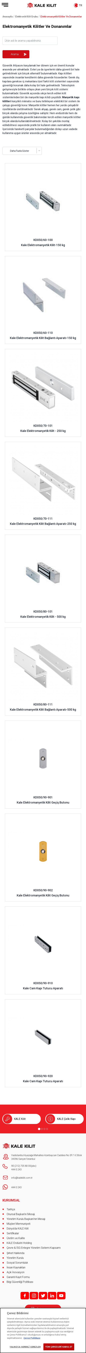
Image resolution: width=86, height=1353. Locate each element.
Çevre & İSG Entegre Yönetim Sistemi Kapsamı (33, 1247)
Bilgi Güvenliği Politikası (20, 1281)
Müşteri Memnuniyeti (18, 1223)
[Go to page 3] (44, 1129)
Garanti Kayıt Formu (18, 1277)
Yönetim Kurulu (15, 1257)
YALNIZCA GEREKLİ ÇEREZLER (25, 1347)
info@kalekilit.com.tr (21, 1177)
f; (24, 1295)
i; (34, 1295)
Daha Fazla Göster (19, 151)
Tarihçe (11, 1209)
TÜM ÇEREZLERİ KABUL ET (58, 1347)
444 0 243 (16, 1169)
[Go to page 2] (42, 1129)
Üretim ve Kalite (16, 1238)
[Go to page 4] (47, 1129)
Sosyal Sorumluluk (17, 1262)
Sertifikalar (13, 1233)
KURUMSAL (11, 1200)
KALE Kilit (20, 1118)
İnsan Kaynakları (16, 1267)
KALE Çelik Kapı (66, 1118)
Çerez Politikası (32, 1338)
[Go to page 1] (39, 1129)
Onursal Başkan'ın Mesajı (21, 1214)
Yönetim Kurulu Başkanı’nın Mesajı (26, 1219)
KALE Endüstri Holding (19, 1243)
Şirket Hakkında (15, 1253)
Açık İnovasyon (15, 1272)
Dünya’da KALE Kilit (18, 1228)
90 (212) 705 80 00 (21, 1166)
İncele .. (9, 164)
